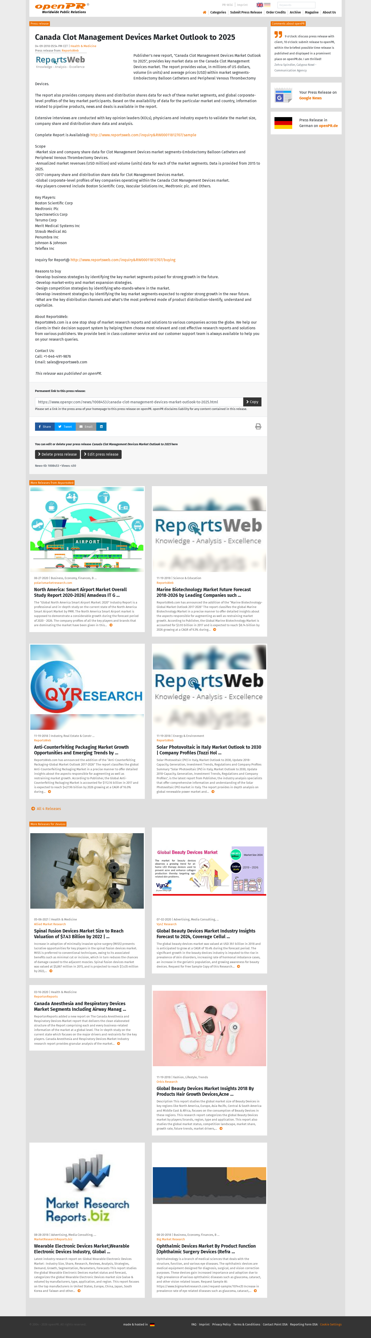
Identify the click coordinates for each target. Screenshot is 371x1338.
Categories (218, 12)
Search (325, 5)
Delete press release (57, 454)
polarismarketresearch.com (53, 583)
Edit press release (101, 454)
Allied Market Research (50, 924)
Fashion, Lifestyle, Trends (190, 1077)
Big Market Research (171, 1239)
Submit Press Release (246, 12)
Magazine (312, 12)
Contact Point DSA (275, 1324)
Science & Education (187, 578)
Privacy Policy (221, 1324)
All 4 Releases (45, 808)
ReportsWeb (70, 50)
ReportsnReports (46, 996)
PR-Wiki (227, 5)
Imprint (242, 5)
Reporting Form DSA (304, 1324)
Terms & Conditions (246, 1324)
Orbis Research (167, 1081)
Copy (252, 402)
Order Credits (276, 12)
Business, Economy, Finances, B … (74, 578)
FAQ (193, 1324)
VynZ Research (167, 924)
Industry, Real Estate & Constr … (72, 736)
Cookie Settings (331, 1324)
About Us (329, 12)
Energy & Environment (188, 736)
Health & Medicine (83, 46)
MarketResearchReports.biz (53, 1239)
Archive (295, 12)
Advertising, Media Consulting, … (196, 919)
